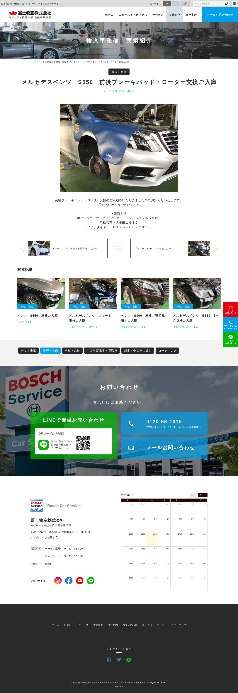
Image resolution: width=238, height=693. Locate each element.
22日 (192, 549)
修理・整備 (119, 71)
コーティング (167, 350)
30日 (168, 504)
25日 (143, 563)
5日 (155, 519)
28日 (143, 504)
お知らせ (69, 625)
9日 (205, 519)
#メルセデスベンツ (114, 91)
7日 (180, 519)
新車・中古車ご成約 (138, 350)
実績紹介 (174, 14)
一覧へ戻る (119, 248)
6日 (168, 519)
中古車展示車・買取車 (102, 350)
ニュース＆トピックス (133, 14)
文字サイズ (155, 3)
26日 (155, 563)
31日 (180, 504)
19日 (155, 549)
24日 (131, 563)
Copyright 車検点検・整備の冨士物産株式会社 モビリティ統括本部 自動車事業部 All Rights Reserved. (119, 683)
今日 (193, 495)
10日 (131, 534)
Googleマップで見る (44, 537)
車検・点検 (72, 350)
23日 (205, 549)
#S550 (130, 91)
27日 (131, 504)
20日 (168, 549)
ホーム (109, 14)
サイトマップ (178, 625)
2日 (205, 504)
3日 (131, 519)
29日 (155, 504)
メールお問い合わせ (220, 14)
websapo (119, 687)
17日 (131, 549)
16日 (205, 534)
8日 (192, 519)
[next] (205, 495)
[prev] (200, 495)
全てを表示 (28, 350)
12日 (155, 534)
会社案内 (191, 14)
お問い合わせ (130, 625)
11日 (143, 534)
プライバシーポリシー (154, 625)
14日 (180, 534)
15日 (192, 534)
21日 (180, 549)
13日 (168, 534)
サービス (158, 14)
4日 (143, 519)
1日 (192, 504)
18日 (143, 549)
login (234, 3)
